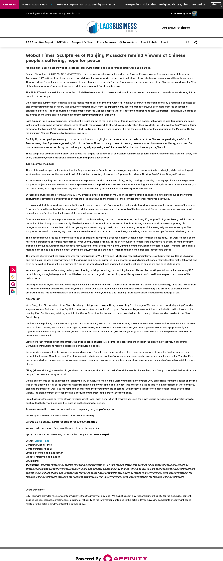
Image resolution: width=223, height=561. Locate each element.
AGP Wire (62, 42)
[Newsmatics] (13, 291)
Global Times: (42, 440)
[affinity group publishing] (13, 284)
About (164, 42)
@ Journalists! (128, 42)
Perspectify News (83, 42)
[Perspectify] (13, 277)
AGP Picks (9, 4)
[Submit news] (13, 269)
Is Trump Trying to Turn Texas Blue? (27, 4)
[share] (195, 42)
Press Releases (106, 42)
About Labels (149, 42)
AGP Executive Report (39, 42)
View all (216, 4)
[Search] (187, 42)
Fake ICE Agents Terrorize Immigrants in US (90, 4)
